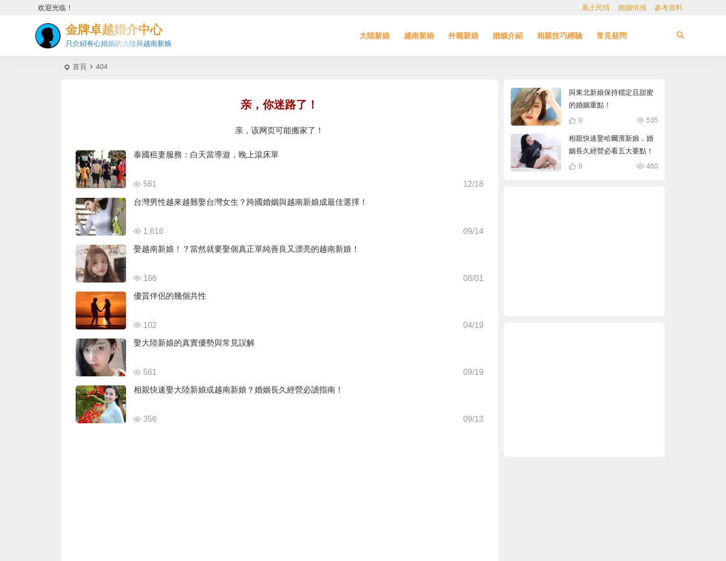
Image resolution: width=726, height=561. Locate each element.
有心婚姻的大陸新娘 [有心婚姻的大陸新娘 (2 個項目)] (611, 240)
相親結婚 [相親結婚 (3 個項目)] (550, 252)
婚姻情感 (632, 8)
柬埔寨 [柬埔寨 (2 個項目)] (605, 254)
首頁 (80, 67)
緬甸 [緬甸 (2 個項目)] (586, 252)
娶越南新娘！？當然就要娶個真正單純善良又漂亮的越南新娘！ (246, 249)
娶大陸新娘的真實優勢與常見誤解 (194, 343)
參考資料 (668, 8)
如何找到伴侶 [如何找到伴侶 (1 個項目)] (568, 273)
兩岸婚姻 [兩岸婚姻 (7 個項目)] (608, 289)
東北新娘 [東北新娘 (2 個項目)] (596, 278)
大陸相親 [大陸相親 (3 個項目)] (554, 283)
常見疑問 (611, 35)
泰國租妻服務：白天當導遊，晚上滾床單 (206, 154)
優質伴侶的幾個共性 (170, 296)
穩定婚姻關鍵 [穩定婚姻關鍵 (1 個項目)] (607, 226)
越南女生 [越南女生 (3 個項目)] (620, 264)
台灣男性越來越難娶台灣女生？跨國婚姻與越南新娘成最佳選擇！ (251, 202)
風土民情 (596, 8)
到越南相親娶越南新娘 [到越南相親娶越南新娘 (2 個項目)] (605, 216)
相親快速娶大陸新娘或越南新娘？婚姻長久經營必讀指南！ (238, 389)
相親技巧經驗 (559, 35)
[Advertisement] (584, 390)
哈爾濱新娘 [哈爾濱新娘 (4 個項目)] (573, 231)
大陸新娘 (374, 35)
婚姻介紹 (508, 35)
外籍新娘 (463, 35)
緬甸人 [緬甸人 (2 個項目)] (580, 294)
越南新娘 (419, 35)
